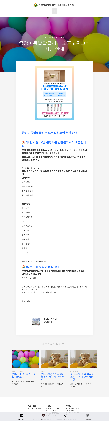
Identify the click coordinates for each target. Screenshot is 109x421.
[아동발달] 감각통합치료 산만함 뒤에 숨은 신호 (52, 377)
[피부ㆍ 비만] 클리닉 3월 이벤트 (23, 375)
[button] (54, 11)
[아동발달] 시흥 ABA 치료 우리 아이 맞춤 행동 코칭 (82, 377)
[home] (54, 5)
